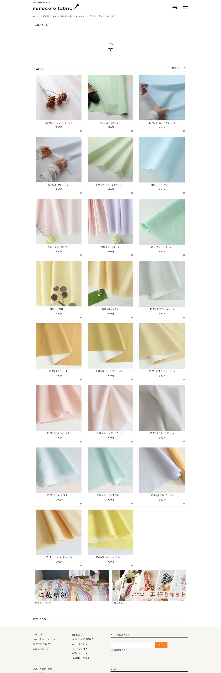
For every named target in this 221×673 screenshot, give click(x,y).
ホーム (36, 16)
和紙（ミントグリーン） (162, 247)
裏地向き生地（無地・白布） (73, 16)
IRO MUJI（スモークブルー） (162, 123)
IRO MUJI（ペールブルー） (59, 495)
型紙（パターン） (72, 601)
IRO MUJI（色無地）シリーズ (101, 16)
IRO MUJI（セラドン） (110, 122)
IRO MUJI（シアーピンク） (110, 433)
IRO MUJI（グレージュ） (59, 184)
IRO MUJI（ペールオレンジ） (59, 557)
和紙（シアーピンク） (59, 246)
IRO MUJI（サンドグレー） (162, 309)
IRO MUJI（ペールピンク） (59, 433)
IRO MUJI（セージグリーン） (110, 184)
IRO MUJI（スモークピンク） (59, 122)
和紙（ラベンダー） (110, 246)
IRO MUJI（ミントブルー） (110, 495)
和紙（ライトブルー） (162, 185)
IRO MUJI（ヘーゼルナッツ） (110, 371)
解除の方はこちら (119, 649)
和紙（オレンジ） (110, 309)
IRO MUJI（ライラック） (162, 495)
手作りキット (149, 601)
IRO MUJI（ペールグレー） (162, 433)
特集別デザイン (49, 16)
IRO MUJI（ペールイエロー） (110, 557)
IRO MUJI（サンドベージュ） (162, 371)
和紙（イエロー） (58, 309)
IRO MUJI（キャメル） (59, 371)
